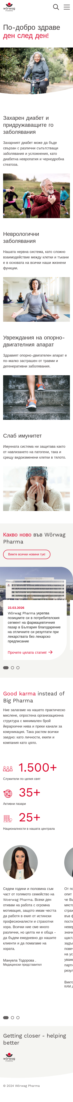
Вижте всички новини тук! (26, 554)
